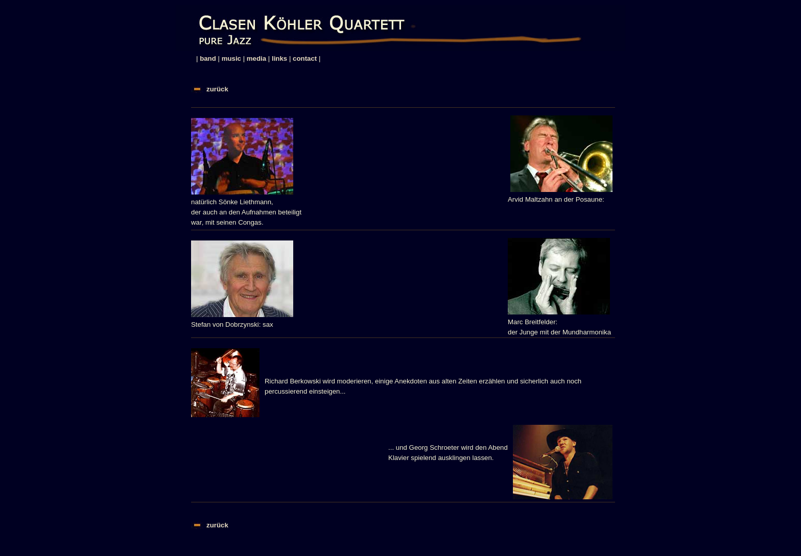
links (279, 58)
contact (305, 58)
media (256, 58)
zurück (217, 89)
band (208, 58)
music (231, 58)
